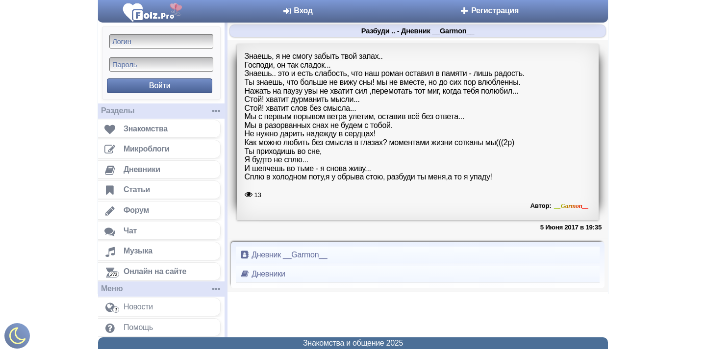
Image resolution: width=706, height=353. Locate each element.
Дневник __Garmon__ (283, 255)
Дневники (262, 274)
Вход (297, 10)
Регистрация (489, 10)
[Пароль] (161, 64)
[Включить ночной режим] (17, 338)
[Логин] (161, 41)
